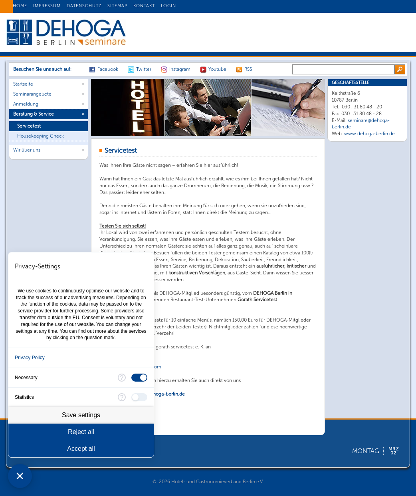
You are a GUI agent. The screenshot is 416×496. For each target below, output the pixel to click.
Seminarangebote (32, 94)
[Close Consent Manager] (20, 476)
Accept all (81, 448)
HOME (20, 5)
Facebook (107, 69)
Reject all (81, 431)
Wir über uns (26, 150)
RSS (248, 69)
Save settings (81, 415)
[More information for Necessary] (121, 377)
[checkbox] (139, 378)
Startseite (23, 84)
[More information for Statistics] (121, 397)
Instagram (179, 69)
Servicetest (29, 126)
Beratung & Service (33, 114)
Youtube (217, 69)
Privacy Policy (30, 357)
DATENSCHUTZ (84, 5)
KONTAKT (144, 5)
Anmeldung (25, 104)
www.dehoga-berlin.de (369, 133)
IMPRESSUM (47, 5)
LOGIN (168, 5)
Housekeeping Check (40, 136)
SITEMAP (117, 5)
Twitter (143, 69)
